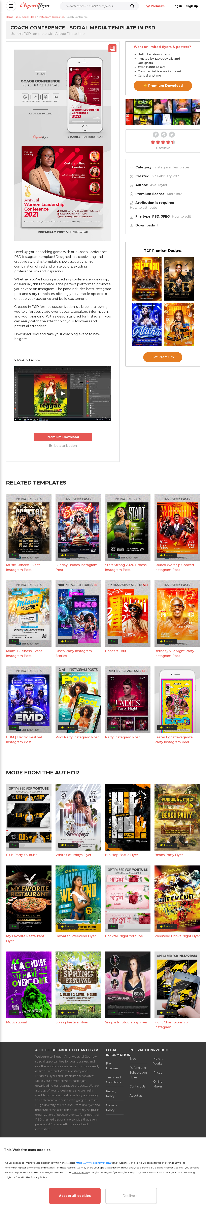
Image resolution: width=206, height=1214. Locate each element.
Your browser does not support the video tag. (163, 112)
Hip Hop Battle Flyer (121, 855)
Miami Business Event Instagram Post (24, 653)
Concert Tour (115, 651)
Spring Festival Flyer (72, 1022)
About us (136, 1095)
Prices (157, 1072)
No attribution (63, 446)
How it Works (158, 1061)
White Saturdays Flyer (73, 855)
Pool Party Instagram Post (77, 737)
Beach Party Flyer (168, 855)
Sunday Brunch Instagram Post (77, 567)
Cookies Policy (111, 1107)
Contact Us (137, 1086)
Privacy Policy (111, 1093)
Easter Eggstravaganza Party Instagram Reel (173, 739)
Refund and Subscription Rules (138, 1072)
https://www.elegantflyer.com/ (94, 1162)
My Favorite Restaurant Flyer (25, 938)
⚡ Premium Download (163, 86)
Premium (155, 6)
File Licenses (112, 1066)
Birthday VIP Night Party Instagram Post (174, 653)
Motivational (16, 1022)
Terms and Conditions (113, 1080)
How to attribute (143, 208)
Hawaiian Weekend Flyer (76, 936)
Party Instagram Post (122, 737)
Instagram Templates (172, 167)
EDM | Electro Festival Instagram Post (24, 739)
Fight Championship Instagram (171, 1024)
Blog (133, 1058)
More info (174, 194)
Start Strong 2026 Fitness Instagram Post (126, 567)
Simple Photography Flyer (126, 1022)
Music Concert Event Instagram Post (23, 567)
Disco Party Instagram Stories (74, 653)
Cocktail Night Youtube (124, 936)
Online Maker (157, 1084)
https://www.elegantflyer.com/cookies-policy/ (114, 1172)
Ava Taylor (158, 185)
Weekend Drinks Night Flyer (177, 936)
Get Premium (163, 357)
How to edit (181, 216)
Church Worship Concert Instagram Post (174, 567)
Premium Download (63, 437)
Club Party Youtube (21, 855)
